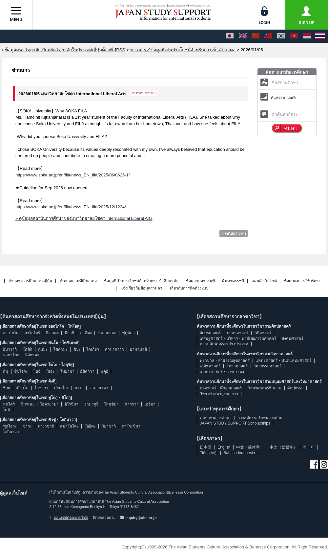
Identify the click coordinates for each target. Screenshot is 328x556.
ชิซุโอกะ (21, 371)
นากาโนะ (11, 355)
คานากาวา (114, 349)
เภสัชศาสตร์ (210, 366)
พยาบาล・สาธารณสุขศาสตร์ (225, 360)
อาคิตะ (86, 333)
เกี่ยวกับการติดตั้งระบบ (189, 288)
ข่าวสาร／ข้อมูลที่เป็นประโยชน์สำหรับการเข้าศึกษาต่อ (183, 49)
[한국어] (281, 36)
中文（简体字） (250, 447)
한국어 (309, 447)
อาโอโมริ (32, 333)
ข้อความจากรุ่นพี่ (200, 281)
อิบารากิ (10, 349)
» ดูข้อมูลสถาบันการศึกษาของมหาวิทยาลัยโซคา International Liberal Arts (84, 218)
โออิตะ (90, 426)
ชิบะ (77, 349)
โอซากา (41, 387)
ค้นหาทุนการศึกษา (216, 417)
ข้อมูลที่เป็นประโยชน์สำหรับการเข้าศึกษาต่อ (141, 281)
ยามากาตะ (106, 333)
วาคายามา (98, 387)
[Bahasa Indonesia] (307, 36)
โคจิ (6, 409)
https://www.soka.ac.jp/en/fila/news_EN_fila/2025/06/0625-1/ (72, 175)
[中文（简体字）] (255, 36)
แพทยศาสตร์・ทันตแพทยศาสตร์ (283, 360)
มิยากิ (69, 333)
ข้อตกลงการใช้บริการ (302, 281)
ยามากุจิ (91, 404)
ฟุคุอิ (104, 371)
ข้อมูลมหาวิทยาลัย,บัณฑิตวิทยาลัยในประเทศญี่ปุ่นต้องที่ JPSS (65, 49)
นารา (79, 387)
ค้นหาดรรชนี (233, 281)
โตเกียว (92, 349)
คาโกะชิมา (131, 426)
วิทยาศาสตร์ (237, 366)
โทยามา (67, 371)
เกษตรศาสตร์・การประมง (222, 371)
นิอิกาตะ (32, 355)
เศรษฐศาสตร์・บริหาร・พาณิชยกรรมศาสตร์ (238, 338)
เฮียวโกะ (61, 387)
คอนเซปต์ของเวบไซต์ (68, 518)
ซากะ (27, 426)
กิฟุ (5, 371)
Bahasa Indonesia (239, 453)
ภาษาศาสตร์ (237, 333)
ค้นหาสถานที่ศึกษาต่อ (78, 281)
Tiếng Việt (208, 453)
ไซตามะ (60, 349)
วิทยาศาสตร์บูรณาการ (219, 393)
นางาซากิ (46, 426)
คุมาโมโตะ (69, 426)
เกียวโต (22, 387)
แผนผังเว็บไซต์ (264, 281)
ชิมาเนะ (27, 404)
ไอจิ (37, 371)
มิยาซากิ (108, 426)
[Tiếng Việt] (294, 36)
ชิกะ (6, 387)
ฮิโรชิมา (71, 404)
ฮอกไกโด (11, 333)
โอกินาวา (11, 431)
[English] (243, 36)
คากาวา (132, 404)
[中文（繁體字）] (268, 36)
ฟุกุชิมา (128, 333)
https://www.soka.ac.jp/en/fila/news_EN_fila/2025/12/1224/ (70, 206)
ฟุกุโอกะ (10, 426)
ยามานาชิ (138, 349)
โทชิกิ (27, 349)
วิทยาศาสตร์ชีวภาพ (264, 388)
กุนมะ (43, 349)
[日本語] (230, 36)
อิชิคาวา (87, 371)
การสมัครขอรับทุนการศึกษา (261, 417)
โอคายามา (49, 404)
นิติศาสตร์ (262, 333)
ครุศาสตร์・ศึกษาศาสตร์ (221, 388)
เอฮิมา (150, 404)
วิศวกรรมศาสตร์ (267, 366)
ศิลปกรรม (295, 388)
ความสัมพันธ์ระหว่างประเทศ (224, 344)
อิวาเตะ (52, 333)
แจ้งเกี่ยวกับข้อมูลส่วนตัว (141, 288)
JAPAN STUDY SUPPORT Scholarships (235, 423)
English (223, 447)
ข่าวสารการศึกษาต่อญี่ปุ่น (30, 281)
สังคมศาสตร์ (292, 338)
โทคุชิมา (111, 404)
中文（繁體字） (283, 447)
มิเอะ (50, 371)
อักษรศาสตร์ (210, 333)
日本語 (206, 447)
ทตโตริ (9, 404)
